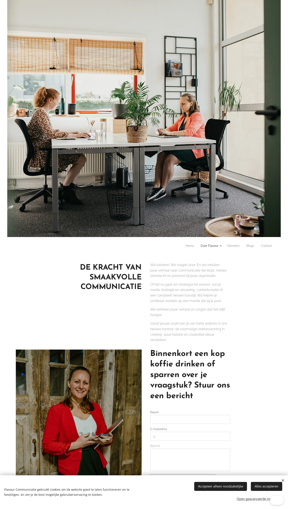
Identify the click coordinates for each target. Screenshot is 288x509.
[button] (263, 500)
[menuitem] (183, 245)
